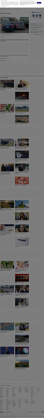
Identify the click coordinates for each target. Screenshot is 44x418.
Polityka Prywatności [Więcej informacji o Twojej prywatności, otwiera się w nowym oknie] (3, 6)
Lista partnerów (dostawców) (22, 4)
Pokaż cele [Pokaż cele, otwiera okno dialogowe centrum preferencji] (39, 4)
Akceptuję (39, 2)
